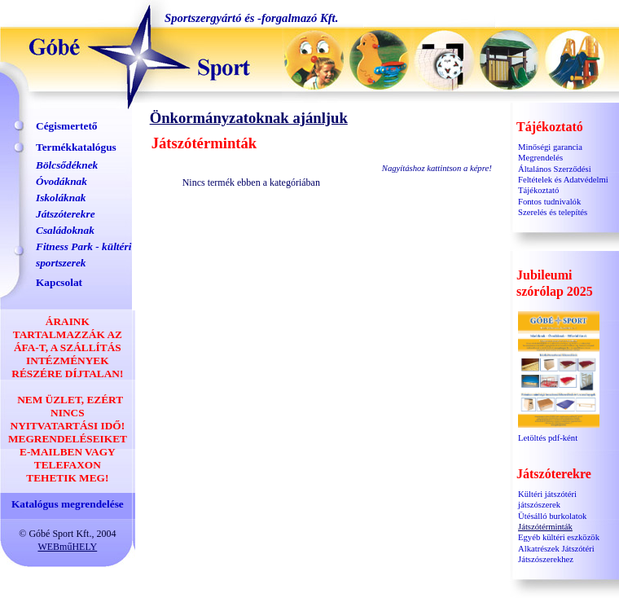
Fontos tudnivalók (549, 201)
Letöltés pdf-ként (558, 433)
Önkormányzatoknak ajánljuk (249, 117)
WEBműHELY (67, 546)
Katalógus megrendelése (67, 504)
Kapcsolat (59, 282)
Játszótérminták (545, 526)
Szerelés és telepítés (552, 212)
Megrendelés (540, 157)
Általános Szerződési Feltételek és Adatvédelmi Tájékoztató (563, 180)
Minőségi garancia (550, 147)
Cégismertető (67, 126)
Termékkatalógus (76, 147)
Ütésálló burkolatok (552, 516)
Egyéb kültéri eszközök (558, 537)
